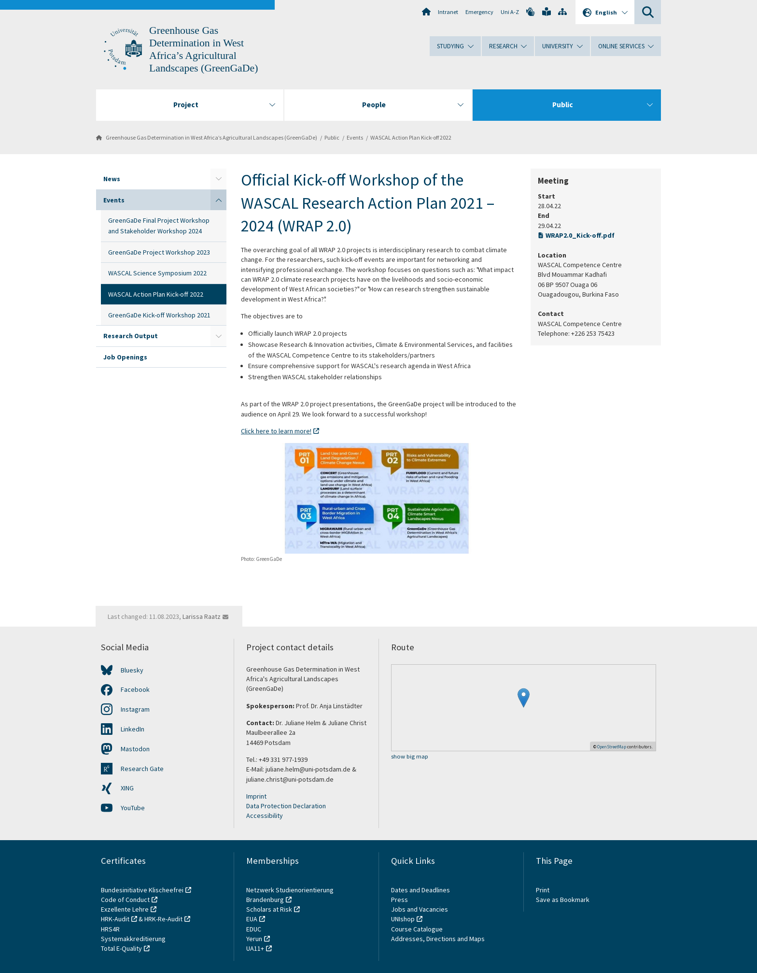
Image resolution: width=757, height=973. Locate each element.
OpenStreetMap (611, 746)
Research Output (130, 335)
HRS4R (110, 929)
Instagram (135, 709)
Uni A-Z (510, 11)
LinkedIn (132, 729)
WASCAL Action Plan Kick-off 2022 (410, 137)
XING (127, 788)
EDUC (253, 929)
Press (399, 899)
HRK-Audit (115, 919)
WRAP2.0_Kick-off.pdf (580, 235)
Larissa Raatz (201, 616)
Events (355, 137)
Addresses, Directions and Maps (438, 938)
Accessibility (264, 815)
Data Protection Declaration (286, 805)
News (111, 178)
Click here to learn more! (276, 431)
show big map (409, 757)
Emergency (479, 11)
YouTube (133, 807)
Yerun (254, 938)
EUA (251, 919)
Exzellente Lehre (125, 909)
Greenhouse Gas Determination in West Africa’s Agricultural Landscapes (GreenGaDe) (211, 137)
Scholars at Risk (269, 909)
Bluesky (132, 670)
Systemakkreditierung (133, 938)
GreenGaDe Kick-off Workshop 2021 (159, 315)
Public (331, 137)
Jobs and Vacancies (419, 909)
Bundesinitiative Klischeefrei (142, 890)
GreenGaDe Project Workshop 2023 (159, 252)
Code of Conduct (125, 899)
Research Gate (142, 768)
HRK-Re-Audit (163, 919)
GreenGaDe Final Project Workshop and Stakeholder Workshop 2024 (159, 225)
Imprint (256, 796)
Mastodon (135, 748)
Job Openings (125, 357)
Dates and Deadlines (420, 890)
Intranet (448, 11)
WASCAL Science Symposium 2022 (157, 273)
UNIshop (403, 919)
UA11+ (255, 948)
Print (542, 890)
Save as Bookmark (562, 899)
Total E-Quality (121, 948)
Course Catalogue (417, 929)
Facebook (135, 689)
